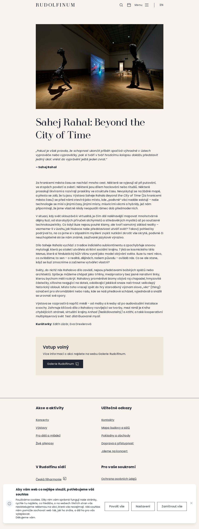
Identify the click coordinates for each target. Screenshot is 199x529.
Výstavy (41, 428)
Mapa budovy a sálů (115, 428)
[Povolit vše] (117, 506)
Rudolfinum (56, 5)
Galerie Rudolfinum (60, 364)
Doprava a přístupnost (117, 443)
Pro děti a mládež (48, 435)
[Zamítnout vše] (172, 506)
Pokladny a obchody (115, 435)
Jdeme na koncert (114, 451)
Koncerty (42, 420)
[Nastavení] (143, 506)
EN (161, 5)
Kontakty (107, 420)
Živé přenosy (45, 443)
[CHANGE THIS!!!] (191, 503)
